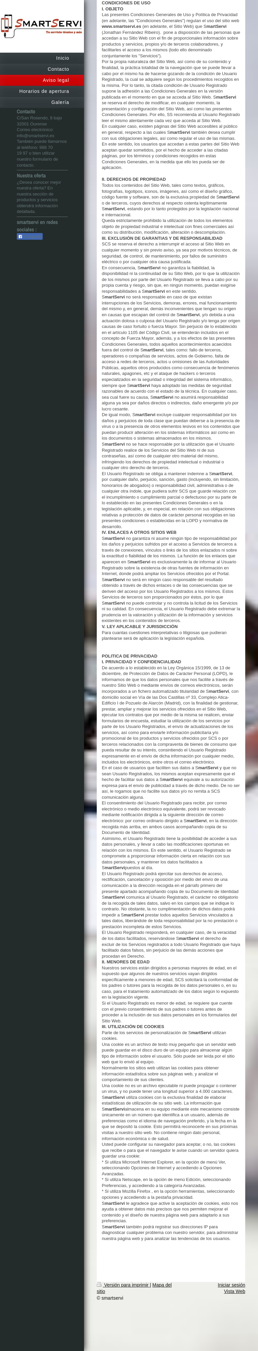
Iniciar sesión (231, 1285)
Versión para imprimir (123, 1285)
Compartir (29, 236)
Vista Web (234, 1291)
